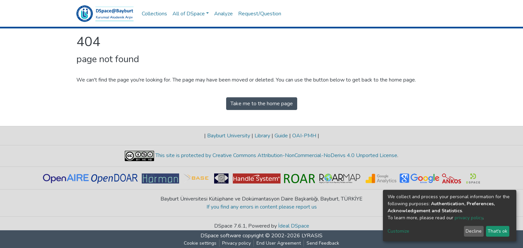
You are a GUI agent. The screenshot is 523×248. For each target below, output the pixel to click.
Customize (398, 231)
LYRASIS (312, 235)
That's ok (497, 231)
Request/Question (259, 13)
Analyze (223, 13)
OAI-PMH (304, 135)
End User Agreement (278, 243)
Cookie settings (200, 243)
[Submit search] (412, 14)
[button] (421, 14)
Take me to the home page (261, 103)
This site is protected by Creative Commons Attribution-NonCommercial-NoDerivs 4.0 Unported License (275, 155)
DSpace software (220, 235)
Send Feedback (323, 243)
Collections (154, 13)
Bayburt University (228, 135)
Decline (474, 231)
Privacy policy (236, 243)
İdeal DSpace (293, 226)
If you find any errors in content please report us (261, 207)
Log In (435, 13)
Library (262, 135)
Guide (281, 135)
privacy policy (469, 218)
